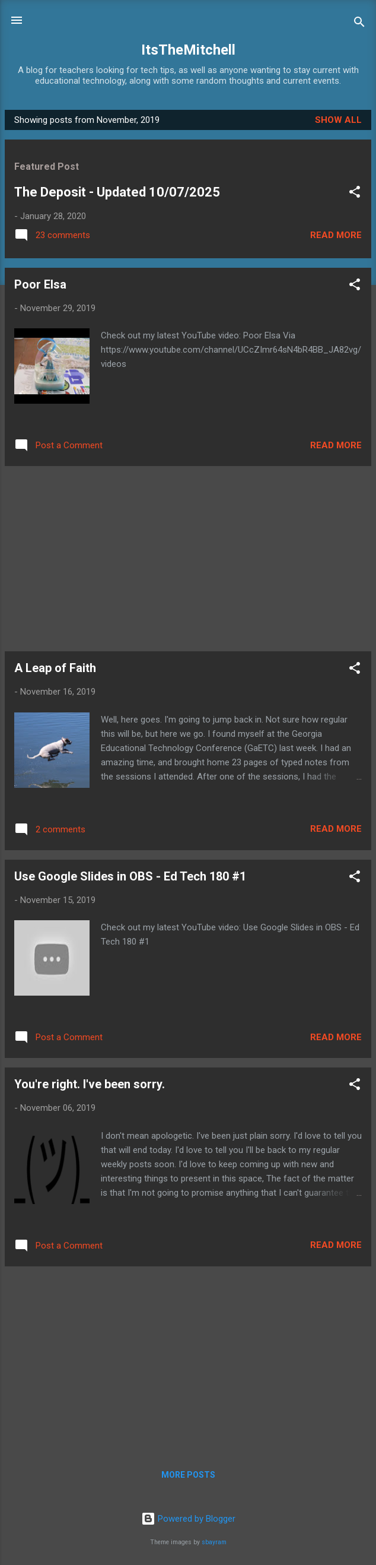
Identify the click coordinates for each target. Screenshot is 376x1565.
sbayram (214, 1542)
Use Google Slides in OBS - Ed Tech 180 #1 (130, 876)
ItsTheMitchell (188, 50)
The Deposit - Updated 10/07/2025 (117, 192)
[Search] (359, 24)
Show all (338, 120)
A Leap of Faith (55, 668)
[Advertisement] (188, 559)
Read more (336, 235)
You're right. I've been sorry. (89, 1084)
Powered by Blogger (188, 1518)
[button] (355, 194)
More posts (188, 1475)
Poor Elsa (40, 284)
